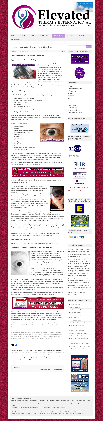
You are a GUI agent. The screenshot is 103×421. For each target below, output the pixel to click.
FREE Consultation (74, 317)
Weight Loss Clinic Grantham (77, 325)
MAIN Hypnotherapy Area (76, 309)
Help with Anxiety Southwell (37, 352)
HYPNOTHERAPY (30, 350)
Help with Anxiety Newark (44, 350)
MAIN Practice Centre (75, 304)
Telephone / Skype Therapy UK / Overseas (80, 346)
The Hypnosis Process (75, 320)
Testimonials (80, 35)
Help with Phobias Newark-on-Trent (33, 356)
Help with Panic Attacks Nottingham (37, 354)
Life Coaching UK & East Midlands (78, 348)
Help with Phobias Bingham (18, 356)
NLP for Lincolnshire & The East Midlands (80, 341)
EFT (25, 350)
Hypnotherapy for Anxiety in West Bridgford (22, 359)
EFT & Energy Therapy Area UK (77, 335)
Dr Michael (15, 51)
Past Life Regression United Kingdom (79, 338)
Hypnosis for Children (75, 312)
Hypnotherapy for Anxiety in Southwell (48, 357)
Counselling (32, 35)
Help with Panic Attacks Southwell (55, 354)
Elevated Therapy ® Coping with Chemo (79, 333)
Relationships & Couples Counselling (78, 328)
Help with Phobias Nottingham (50, 356)
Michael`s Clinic (58, 35)
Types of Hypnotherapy (76, 315)
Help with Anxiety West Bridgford (53, 352)
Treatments (22, 35)
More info (48, 264)
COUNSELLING (19, 350)
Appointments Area (75, 307)
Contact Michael (15, 39)
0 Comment (62, 51)
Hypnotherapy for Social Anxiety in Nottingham (51, 369)
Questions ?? (70, 35)
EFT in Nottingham (44, 35)
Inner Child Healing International (77, 330)
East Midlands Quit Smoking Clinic (78, 322)
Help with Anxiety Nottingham (23, 352)
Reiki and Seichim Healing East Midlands (79, 343)
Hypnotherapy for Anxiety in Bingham (29, 357)
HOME (12, 35)
